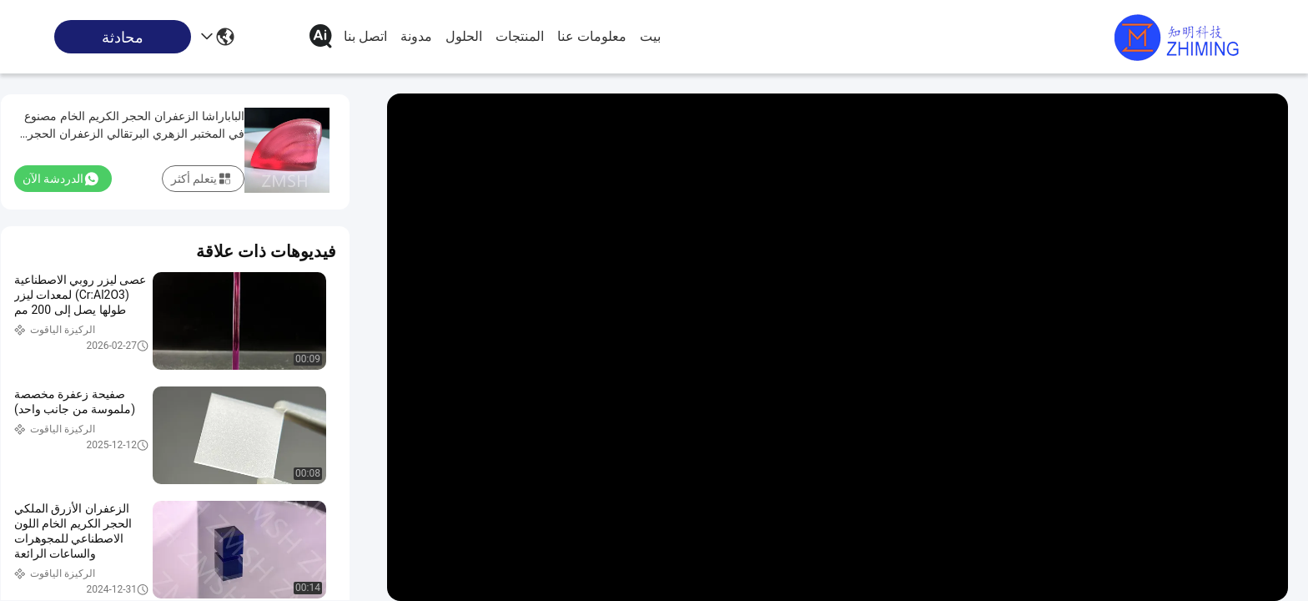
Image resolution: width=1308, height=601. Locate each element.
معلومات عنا (591, 36)
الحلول (463, 36)
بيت (650, 36)
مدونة (416, 36)
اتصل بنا (365, 36)
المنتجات (520, 36)
